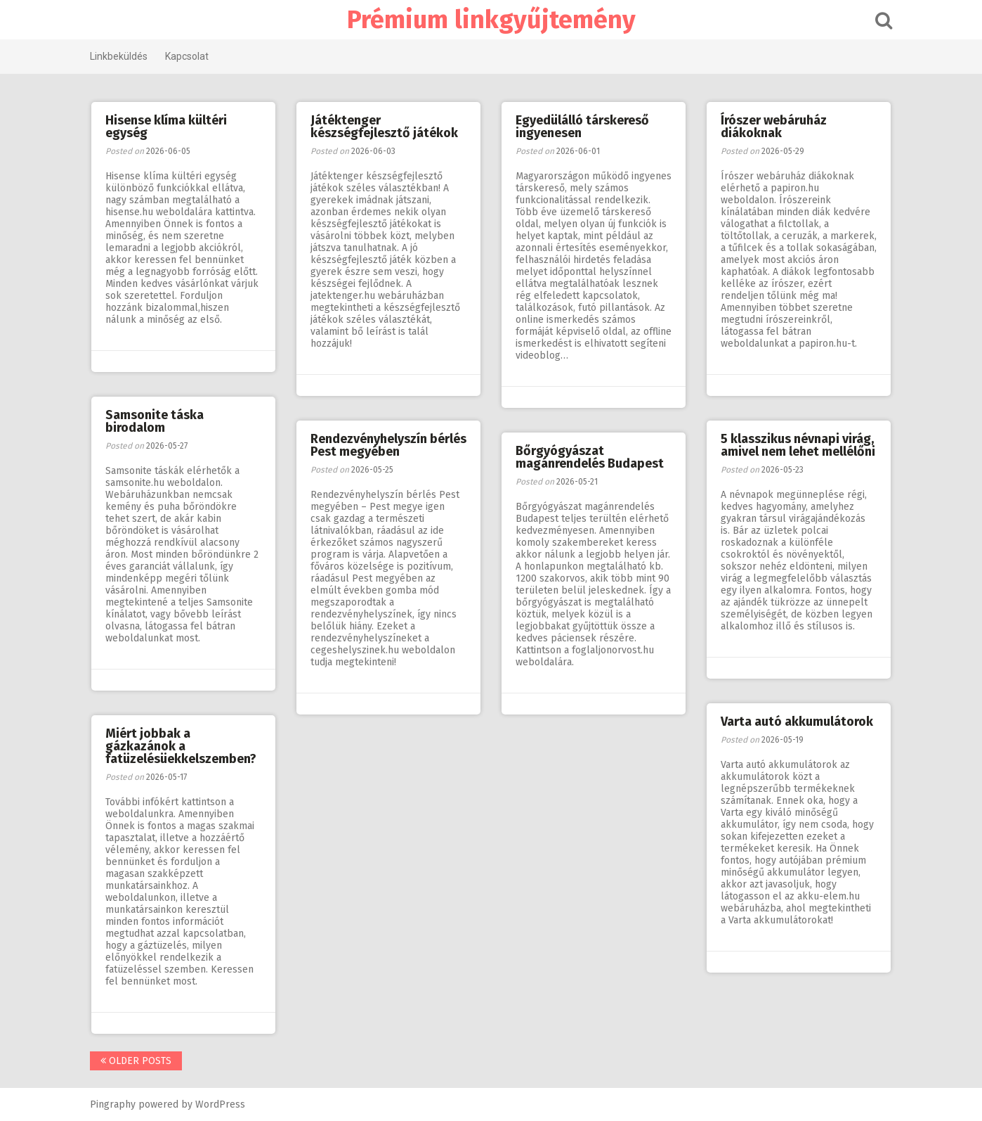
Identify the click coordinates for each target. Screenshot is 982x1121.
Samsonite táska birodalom (154, 421)
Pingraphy (113, 1104)
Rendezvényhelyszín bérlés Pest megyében (388, 445)
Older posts (135, 1061)
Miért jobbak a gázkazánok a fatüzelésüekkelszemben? (180, 746)
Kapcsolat (187, 56)
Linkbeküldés (119, 56)
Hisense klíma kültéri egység (166, 127)
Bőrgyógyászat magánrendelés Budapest (590, 457)
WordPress (220, 1104)
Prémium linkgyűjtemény (491, 19)
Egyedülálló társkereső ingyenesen (582, 127)
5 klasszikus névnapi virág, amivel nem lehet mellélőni (798, 445)
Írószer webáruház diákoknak (774, 127)
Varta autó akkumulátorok (797, 721)
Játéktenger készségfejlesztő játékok (384, 127)
